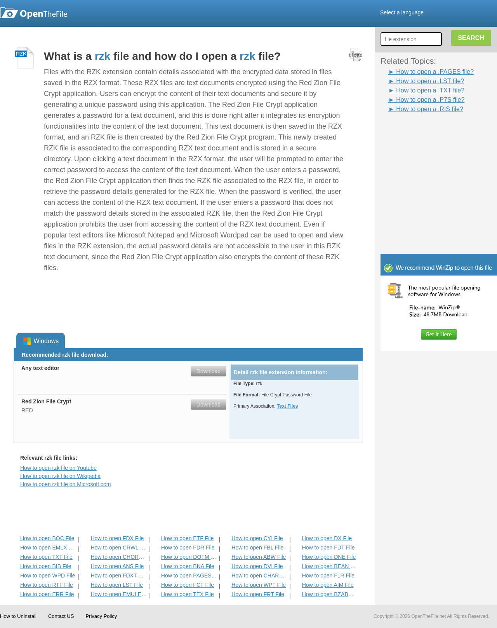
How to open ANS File (117, 566)
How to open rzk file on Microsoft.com (65, 484)
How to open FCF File (187, 585)
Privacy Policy (101, 616)
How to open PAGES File (189, 575)
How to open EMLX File (48, 547)
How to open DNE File (329, 557)
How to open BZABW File (330, 594)
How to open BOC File (47, 538)
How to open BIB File (45, 566)
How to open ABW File (258, 557)
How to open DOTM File (189, 557)
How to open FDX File (117, 538)
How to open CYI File (257, 538)
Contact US (61, 616)
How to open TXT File (46, 557)
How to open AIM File (328, 585)
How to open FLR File (328, 575)
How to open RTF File (46, 585)
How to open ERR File (47, 594)
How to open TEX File (187, 594)
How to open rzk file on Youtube (58, 468)
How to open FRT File (257, 594)
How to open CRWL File (118, 547)
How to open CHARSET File (259, 575)
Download (208, 371)
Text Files (287, 406)
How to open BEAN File (330, 566)
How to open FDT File (328, 547)
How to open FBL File (257, 547)
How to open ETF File (187, 538)
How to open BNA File (187, 566)
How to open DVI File (257, 566)
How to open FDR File (188, 547)
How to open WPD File (47, 575)
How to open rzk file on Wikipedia (60, 476)
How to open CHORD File (118, 557)
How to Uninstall (18, 616)
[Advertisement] (427, 131)
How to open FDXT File (118, 575)
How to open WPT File (258, 585)
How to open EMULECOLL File (118, 594)
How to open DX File (327, 538)
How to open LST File (116, 585)
